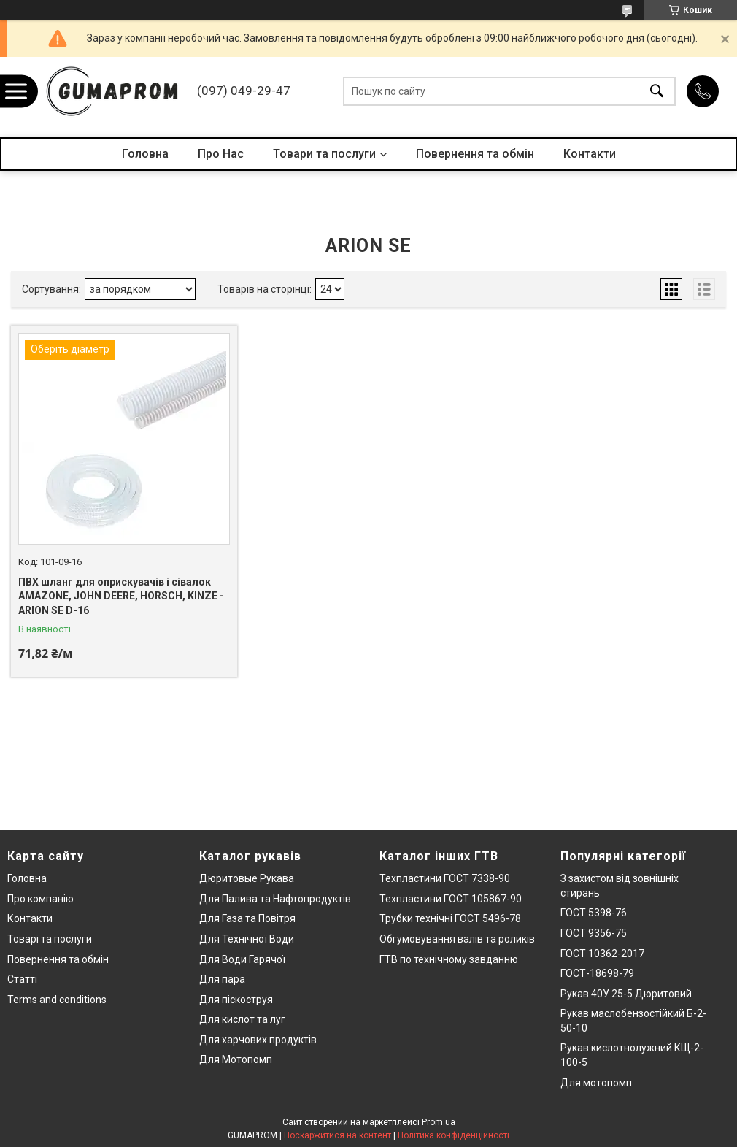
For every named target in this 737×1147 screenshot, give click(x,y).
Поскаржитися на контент (337, 1135)
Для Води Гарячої (242, 959)
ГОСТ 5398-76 (593, 912)
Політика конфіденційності (453, 1135)
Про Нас (221, 154)
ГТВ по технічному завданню (448, 959)
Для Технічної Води (246, 939)
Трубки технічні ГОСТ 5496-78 (450, 918)
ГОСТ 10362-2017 (602, 953)
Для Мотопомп (235, 1059)
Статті (22, 979)
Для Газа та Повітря (247, 918)
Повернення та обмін (475, 154)
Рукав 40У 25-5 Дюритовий (626, 994)
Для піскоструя (236, 999)
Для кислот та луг (242, 1019)
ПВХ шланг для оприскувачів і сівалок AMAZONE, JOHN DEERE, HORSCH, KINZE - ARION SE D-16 (121, 596)
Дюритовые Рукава (246, 878)
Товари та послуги (324, 154)
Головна (145, 154)
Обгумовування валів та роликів (457, 939)
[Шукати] (656, 91)
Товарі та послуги (49, 939)
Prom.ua (438, 1122)
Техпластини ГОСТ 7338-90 (444, 878)
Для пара (222, 979)
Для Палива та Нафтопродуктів (275, 899)
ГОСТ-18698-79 (597, 973)
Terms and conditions (57, 999)
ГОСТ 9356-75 (593, 933)
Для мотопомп (596, 1083)
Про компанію (40, 899)
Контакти (589, 154)
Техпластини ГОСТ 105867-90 (450, 899)
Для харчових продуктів (258, 1040)
